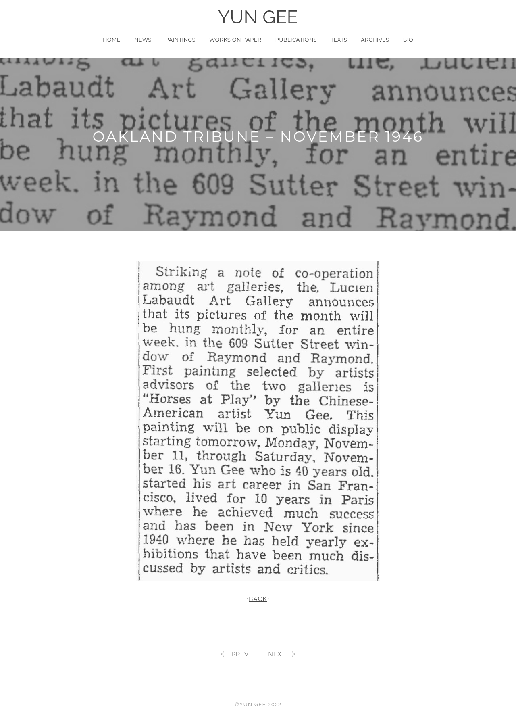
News (143, 39)
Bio (408, 39)
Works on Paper (235, 39)
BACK (258, 599)
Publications (296, 39)
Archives (375, 39)
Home (112, 39)
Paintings (180, 39)
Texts (339, 39)
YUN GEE (258, 17)
